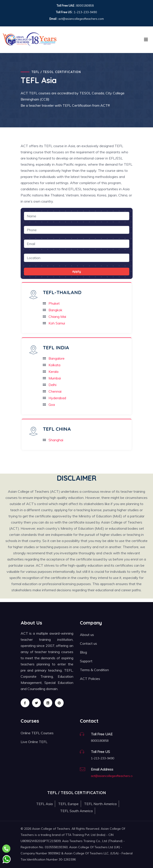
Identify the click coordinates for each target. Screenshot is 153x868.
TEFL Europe (68, 804)
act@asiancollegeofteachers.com (113, 776)
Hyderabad (57, 398)
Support (86, 661)
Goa (52, 404)
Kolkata (54, 365)
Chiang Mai (57, 316)
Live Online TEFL (34, 742)
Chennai (55, 391)
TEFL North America (100, 804)
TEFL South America (76, 811)
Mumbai (55, 378)
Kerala (53, 371)
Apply (76, 271)
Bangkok (55, 310)
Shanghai (56, 440)
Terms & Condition (94, 670)
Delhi (52, 385)
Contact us (88, 643)
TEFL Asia (44, 804)
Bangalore (57, 358)
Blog (83, 652)
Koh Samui (57, 323)
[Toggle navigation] (146, 39)
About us (87, 634)
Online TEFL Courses (37, 733)
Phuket (54, 303)
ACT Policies (90, 678)
